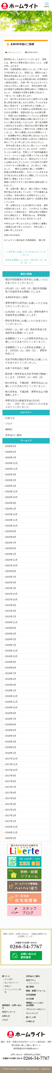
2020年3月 (10, 633)
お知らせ (11, 52)
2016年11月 (11, 832)
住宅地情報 (31, 995)
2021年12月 (11, 594)
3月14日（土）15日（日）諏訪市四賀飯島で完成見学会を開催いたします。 (26, 290)
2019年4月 (10, 679)
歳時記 (8, 429)
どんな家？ (9, 979)
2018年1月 (10, 753)
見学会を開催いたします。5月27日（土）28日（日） (26, 261)
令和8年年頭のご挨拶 (16, 297)
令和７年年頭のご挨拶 (17, 368)
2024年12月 (11, 491)
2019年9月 (10, 662)
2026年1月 (10, 457)
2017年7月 (10, 787)
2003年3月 (10, 838)
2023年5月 (10, 548)
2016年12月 (11, 827)
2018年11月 (11, 702)
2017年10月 (11, 770)
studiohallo (26, 1071)
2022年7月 (10, 577)
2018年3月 (10, 741)
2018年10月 (11, 707)
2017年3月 (10, 810)
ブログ (18, 52)
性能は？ (8, 986)
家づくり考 (31, 1017)
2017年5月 (10, 798)
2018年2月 (10, 747)
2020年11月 (11, 622)
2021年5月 (10, 605)
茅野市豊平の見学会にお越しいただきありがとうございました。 (26, 304)
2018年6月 (10, 724)
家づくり (6, 976)
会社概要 (30, 1005)
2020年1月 (10, 645)
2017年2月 (10, 815)
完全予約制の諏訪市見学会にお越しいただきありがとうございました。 (26, 361)
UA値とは (30, 1021)
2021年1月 (10, 616)
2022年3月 (10, 582)
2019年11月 (11, 650)
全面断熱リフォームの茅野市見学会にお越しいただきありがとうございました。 (26, 340)
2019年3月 (10, 685)
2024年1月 (10, 508)
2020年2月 (10, 639)
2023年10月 (11, 525)
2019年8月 (10, 667)
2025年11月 (11, 469)
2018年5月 (10, 730)
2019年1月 (10, 690)
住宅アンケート (9, 1012)
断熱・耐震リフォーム (35, 991)
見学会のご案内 (13, 435)
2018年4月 (10, 736)
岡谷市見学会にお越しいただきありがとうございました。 (26, 322)
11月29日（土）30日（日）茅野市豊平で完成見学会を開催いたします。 (26, 313)
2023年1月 (10, 554)
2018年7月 (10, 719)
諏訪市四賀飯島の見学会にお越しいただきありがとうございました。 (26, 281)
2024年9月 (10, 503)
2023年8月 (10, 537)
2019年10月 (11, 656)
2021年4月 (10, 611)
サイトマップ (32, 1013)
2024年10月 (11, 497)
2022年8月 (10, 571)
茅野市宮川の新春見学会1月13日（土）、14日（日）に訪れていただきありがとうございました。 (26, 403)
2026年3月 (10, 446)
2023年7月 (10, 542)
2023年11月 (11, 520)
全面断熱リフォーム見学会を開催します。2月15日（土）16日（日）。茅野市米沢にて (26, 350)
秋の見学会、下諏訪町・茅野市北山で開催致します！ (26, 393)
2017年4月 (10, 804)
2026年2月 (10, 452)
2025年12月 (11, 463)
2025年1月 (10, 486)
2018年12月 (11, 696)
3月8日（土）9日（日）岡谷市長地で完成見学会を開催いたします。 (26, 331)
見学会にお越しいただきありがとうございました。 (26, 253)
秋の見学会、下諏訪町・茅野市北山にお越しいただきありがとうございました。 (26, 384)
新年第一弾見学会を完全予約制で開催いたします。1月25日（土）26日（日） (26, 375)
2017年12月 (11, 758)
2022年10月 (11, 565)
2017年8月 (10, 781)
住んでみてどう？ (12, 983)
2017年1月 (10, 821)
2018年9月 (10, 713)
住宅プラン (31, 980)
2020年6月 (10, 628)
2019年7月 (10, 673)
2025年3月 (10, 474)
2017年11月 (11, 764)
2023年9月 (10, 531)
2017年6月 (10, 792)
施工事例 (30, 987)
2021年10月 (11, 599)
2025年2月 (10, 480)
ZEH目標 (30, 999)
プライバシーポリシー (35, 1009)
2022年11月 (11, 560)
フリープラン (34, 983)
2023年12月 (11, 514)
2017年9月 (10, 775)
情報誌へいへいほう (35, 1003)
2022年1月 (10, 588)
